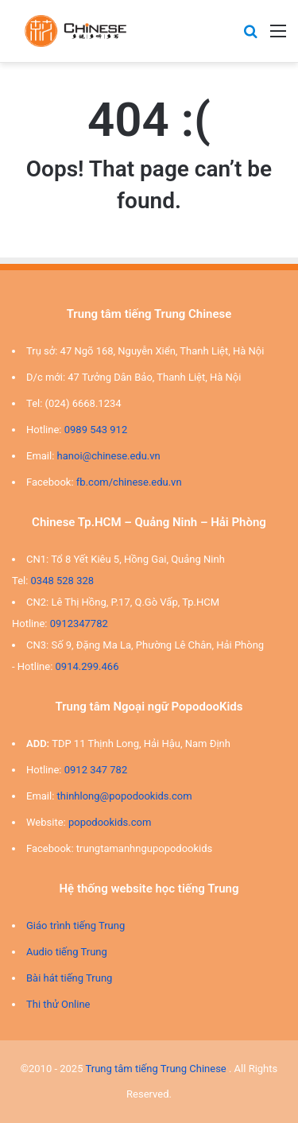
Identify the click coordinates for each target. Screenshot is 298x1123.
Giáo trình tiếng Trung (75, 925)
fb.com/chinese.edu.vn (129, 482)
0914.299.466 (87, 666)
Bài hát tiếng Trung (69, 978)
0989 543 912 (96, 430)
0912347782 (79, 623)
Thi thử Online (58, 1004)
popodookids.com (109, 822)
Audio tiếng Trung (66, 952)
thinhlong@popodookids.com (124, 796)
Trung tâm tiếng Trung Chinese (155, 1069)
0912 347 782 (96, 770)
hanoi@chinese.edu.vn (109, 456)
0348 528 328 (63, 581)
